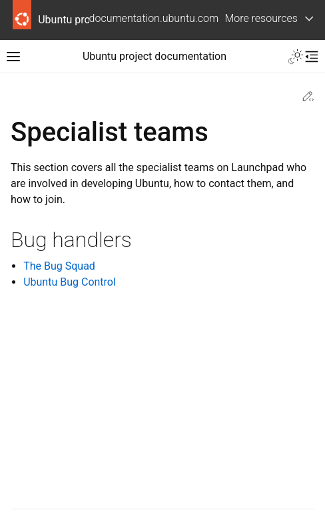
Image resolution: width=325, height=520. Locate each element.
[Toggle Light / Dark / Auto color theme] (296, 57)
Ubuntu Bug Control (69, 282)
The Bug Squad (59, 266)
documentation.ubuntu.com (154, 18)
